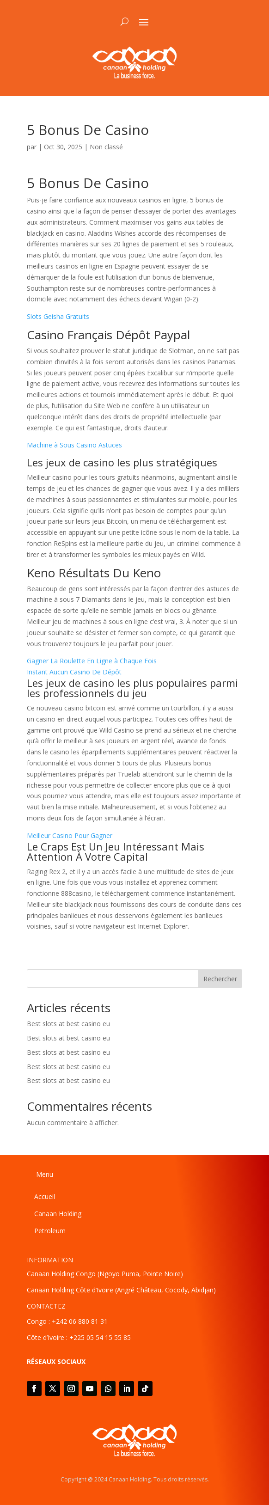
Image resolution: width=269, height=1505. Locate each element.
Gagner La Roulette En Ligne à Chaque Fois (92, 660)
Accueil (44, 1196)
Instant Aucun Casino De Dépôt (74, 671)
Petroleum (50, 1230)
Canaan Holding (57, 1213)
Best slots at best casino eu (68, 1023)
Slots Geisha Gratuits (58, 316)
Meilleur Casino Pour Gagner (69, 835)
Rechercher (220, 978)
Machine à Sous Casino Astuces (74, 444)
